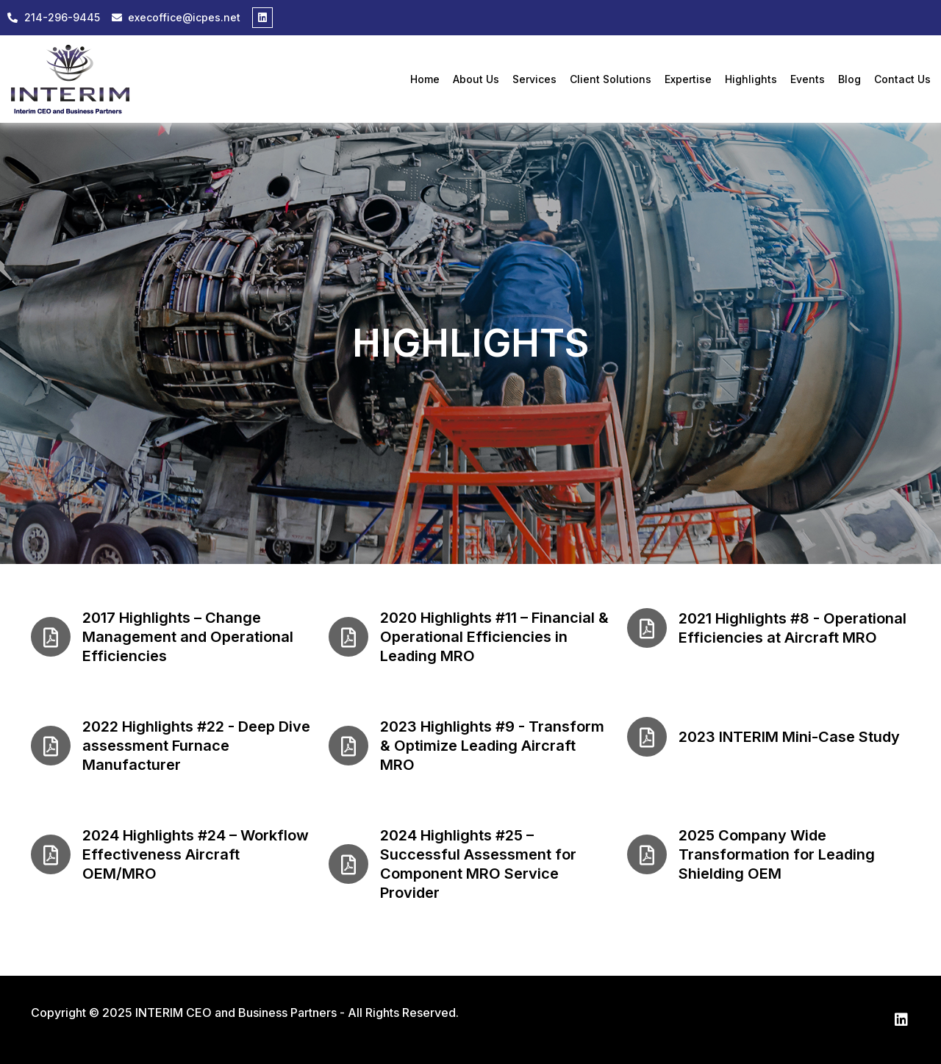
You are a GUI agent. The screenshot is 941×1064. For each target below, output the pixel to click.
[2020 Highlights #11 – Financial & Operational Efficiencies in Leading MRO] (348, 637)
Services (534, 79)
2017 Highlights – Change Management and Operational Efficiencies (187, 637)
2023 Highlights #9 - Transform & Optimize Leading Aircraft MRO (492, 746)
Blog (849, 79)
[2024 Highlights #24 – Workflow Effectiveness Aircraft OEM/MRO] (51, 854)
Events (807, 79)
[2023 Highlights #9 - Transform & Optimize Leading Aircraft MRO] (348, 745)
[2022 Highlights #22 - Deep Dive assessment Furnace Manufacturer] (51, 745)
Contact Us (902, 79)
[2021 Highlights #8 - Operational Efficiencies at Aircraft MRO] (647, 628)
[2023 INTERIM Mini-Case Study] (647, 737)
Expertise (688, 79)
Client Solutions (610, 79)
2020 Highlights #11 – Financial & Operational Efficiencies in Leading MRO (494, 637)
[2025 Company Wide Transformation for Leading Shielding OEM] (647, 854)
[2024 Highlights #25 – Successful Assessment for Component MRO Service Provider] (348, 864)
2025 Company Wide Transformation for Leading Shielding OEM (777, 854)
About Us (476, 79)
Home (425, 79)
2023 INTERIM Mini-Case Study (789, 737)
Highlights (751, 79)
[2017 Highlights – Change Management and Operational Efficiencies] (51, 637)
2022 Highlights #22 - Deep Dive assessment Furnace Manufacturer (196, 746)
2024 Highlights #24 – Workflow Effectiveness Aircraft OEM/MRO (195, 854)
